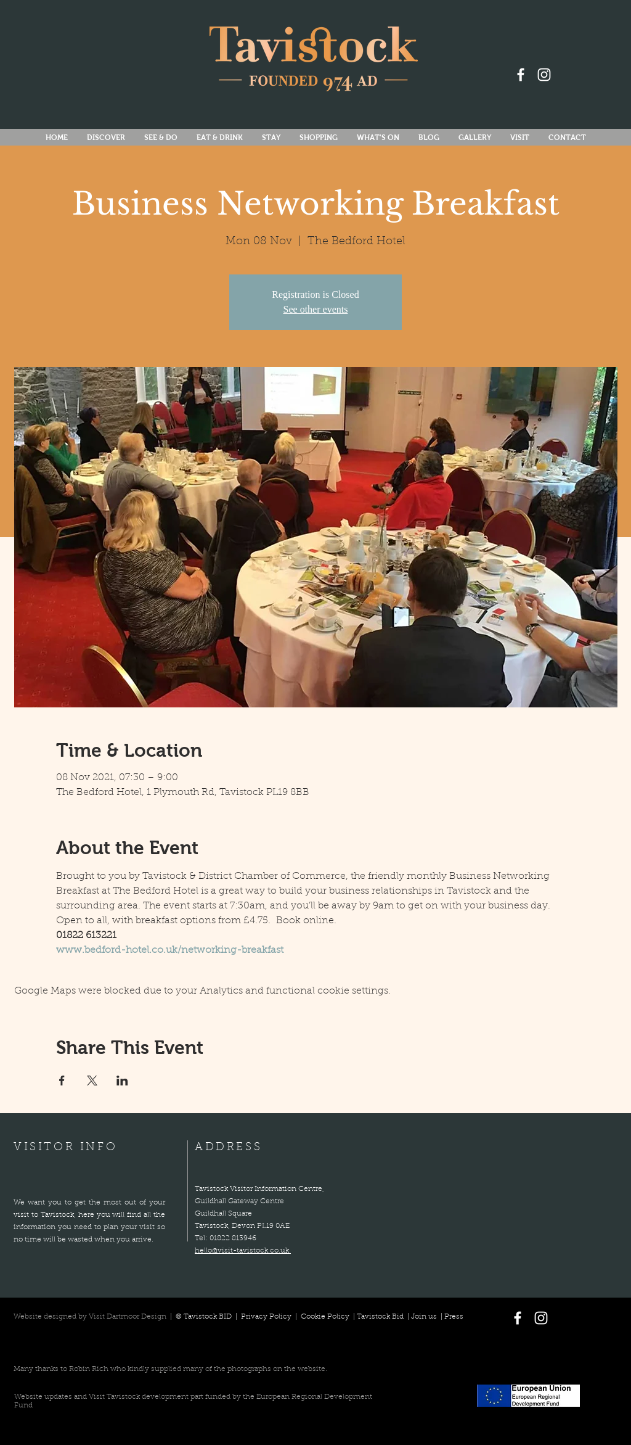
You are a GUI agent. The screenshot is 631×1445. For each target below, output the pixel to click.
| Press (450, 1316)
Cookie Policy (325, 1316)
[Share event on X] (92, 1080)
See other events (315, 309)
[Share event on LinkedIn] (122, 1080)
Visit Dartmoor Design (127, 1316)
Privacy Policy (267, 1316)
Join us (424, 1316)
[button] (378, 138)
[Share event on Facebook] (62, 1080)
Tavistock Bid (381, 1316)
